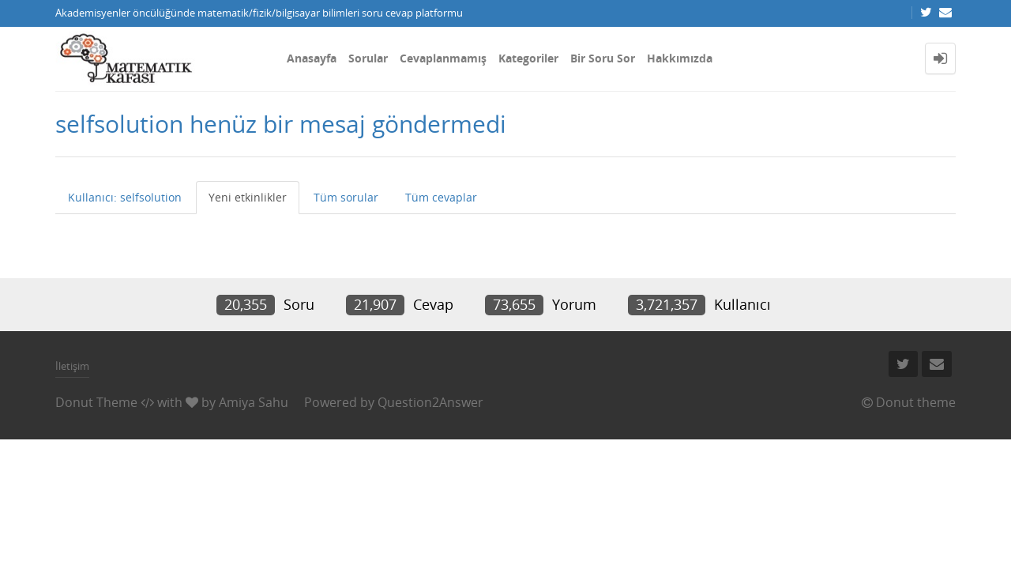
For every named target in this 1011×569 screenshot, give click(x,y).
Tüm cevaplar (441, 197)
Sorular (368, 58)
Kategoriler (528, 58)
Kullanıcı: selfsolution (125, 197)
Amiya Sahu (253, 402)
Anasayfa (311, 58)
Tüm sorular (346, 197)
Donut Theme (96, 402)
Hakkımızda (679, 58)
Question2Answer (430, 402)
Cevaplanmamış (443, 58)
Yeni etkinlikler (248, 197)
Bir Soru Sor (602, 58)
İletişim (72, 366)
